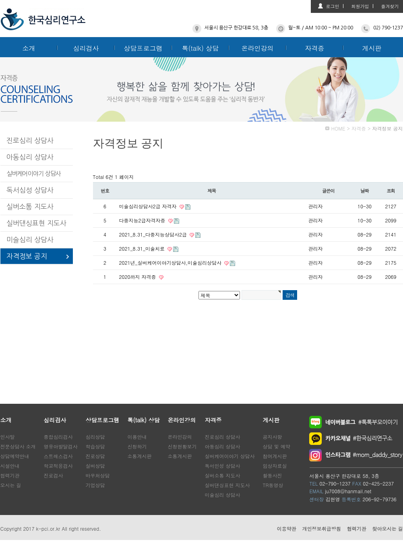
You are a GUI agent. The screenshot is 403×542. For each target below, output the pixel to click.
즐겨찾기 (390, 6)
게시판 (372, 48)
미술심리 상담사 (30, 239)
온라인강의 (258, 48)
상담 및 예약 (276, 446)
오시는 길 (10, 485)
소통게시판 (140, 456)
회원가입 (360, 6)
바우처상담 (98, 475)
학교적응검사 (58, 465)
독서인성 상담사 (222, 465)
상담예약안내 (14, 456)
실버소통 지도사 (30, 206)
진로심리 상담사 (30, 140)
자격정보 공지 (26, 256)
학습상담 (95, 446)
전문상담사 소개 (18, 446)
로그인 (332, 6)
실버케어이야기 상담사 (33, 173)
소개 (29, 48)
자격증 (314, 48)
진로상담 (95, 456)
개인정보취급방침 (321, 528)
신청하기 (137, 446)
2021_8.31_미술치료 (142, 248)
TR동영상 (273, 485)
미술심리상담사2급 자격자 (148, 206)
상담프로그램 (143, 48)
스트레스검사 (58, 456)
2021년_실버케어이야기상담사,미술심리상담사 (171, 262)
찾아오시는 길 (387, 528)
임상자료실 (275, 465)
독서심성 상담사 (30, 190)
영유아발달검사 (61, 446)
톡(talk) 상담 (200, 48)
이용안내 (137, 436)
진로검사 (53, 475)
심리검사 (86, 48)
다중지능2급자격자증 (143, 220)
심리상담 (95, 436)
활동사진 (272, 475)
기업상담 (95, 485)
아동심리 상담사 (30, 157)
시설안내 (10, 465)
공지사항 (272, 436)
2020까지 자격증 (138, 276)
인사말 (7, 436)
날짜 (364, 190)
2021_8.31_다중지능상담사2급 (153, 234)
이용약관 (286, 528)
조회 (390, 190)
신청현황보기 (182, 446)
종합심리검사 (58, 436)
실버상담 (95, 465)
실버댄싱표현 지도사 (36, 223)
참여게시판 (275, 456)
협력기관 (10, 475)
